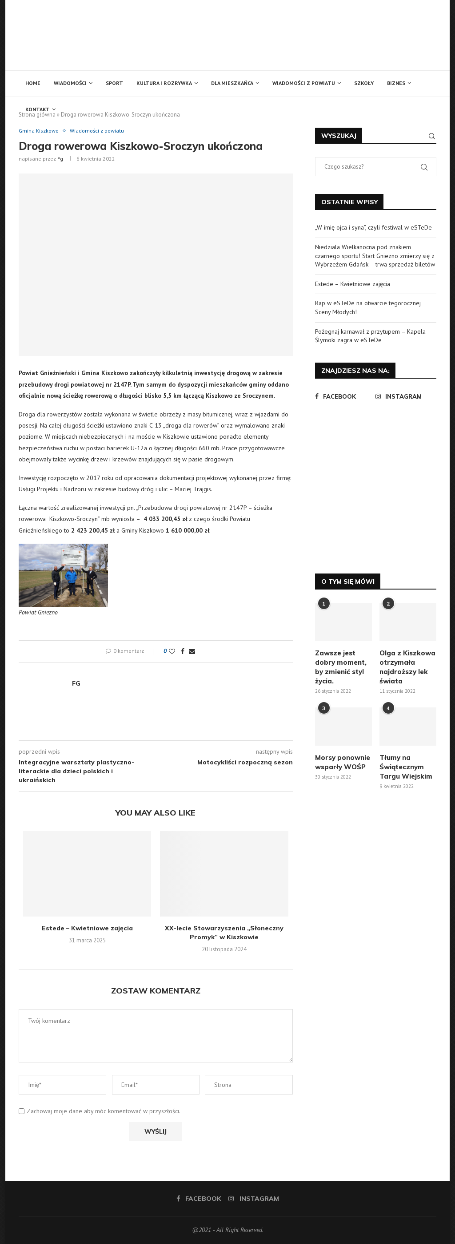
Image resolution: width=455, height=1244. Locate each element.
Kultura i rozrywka (164, 83)
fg (60, 159)
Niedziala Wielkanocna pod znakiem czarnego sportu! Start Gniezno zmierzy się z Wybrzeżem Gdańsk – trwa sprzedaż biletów (375, 255)
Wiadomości (70, 83)
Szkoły (364, 83)
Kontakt (37, 109)
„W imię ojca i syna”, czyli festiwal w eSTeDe (373, 227)
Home (32, 83)
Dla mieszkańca (232, 83)
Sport (114, 83)
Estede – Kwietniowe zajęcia (87, 929)
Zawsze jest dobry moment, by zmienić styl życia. (341, 667)
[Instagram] (403, 396)
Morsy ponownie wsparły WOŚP (342, 762)
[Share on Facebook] (182, 652)
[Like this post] (172, 652)
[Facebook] (343, 396)
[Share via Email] (192, 652)
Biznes (396, 83)
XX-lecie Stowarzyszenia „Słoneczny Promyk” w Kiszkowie (224, 933)
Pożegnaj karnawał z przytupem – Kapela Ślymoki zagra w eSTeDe (370, 335)
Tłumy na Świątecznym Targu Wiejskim (405, 766)
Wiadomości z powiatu (303, 83)
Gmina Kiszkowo (40, 131)
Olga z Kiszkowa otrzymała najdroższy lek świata (407, 667)
